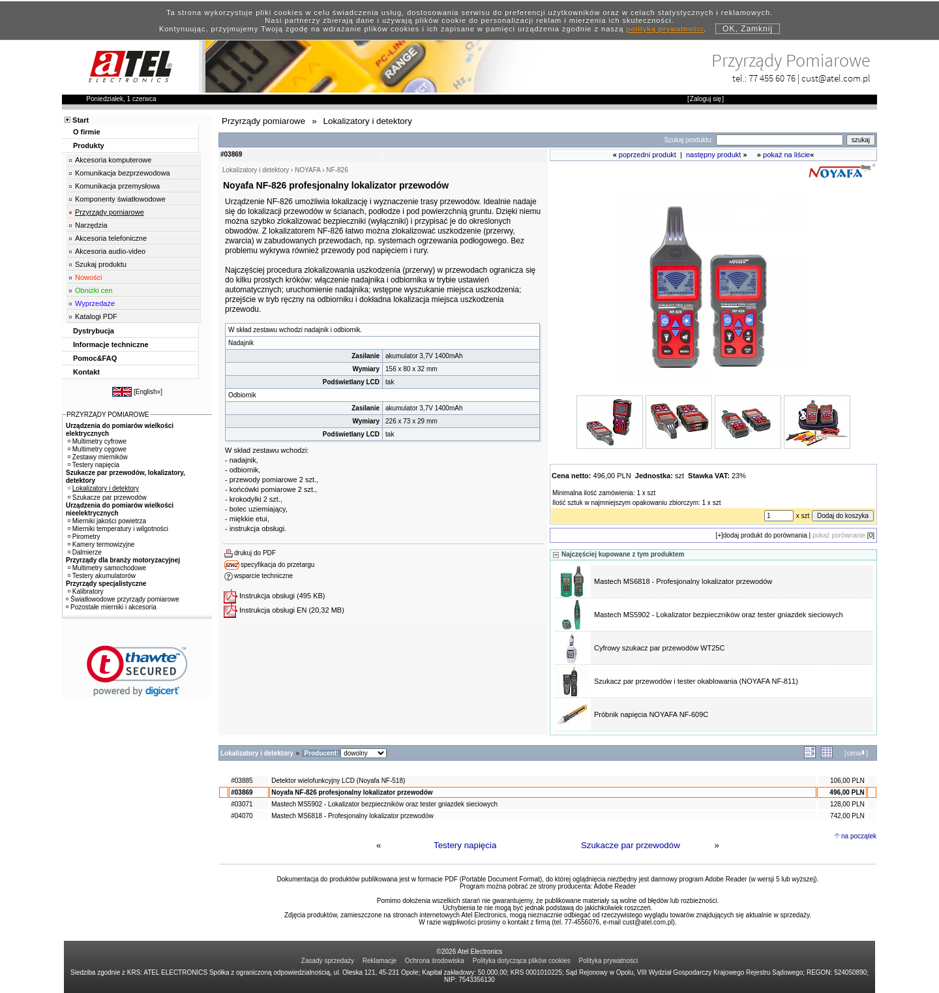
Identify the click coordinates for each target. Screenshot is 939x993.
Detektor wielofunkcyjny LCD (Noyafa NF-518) (338, 780)
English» (148, 391)
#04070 (241, 815)
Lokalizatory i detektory (103, 488)
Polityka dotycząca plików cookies (522, 960)
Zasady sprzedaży (327, 960)
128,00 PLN (847, 804)
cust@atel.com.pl (836, 78)
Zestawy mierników (98, 457)
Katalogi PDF (96, 316)
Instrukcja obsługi (267, 596)
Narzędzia (91, 225)
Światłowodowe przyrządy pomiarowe (122, 599)
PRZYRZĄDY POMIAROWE (108, 414)
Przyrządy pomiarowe (109, 212)
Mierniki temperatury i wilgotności (118, 528)
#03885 (241, 780)
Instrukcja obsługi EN (272, 610)
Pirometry (84, 536)
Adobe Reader (615, 886)
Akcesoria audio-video (110, 251)
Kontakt (86, 372)
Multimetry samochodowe (107, 568)
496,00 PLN (846, 792)
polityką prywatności (665, 29)
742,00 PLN (847, 815)
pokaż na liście (786, 155)
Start (80, 120)
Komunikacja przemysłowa (117, 186)
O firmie (86, 132)
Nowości (88, 277)
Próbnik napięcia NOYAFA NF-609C (651, 714)
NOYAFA (307, 170)
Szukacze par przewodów (630, 845)
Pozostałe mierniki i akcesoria (111, 607)
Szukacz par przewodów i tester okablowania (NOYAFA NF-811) (696, 681)
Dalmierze (85, 552)
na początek (858, 836)
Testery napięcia (465, 845)
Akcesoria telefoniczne (111, 238)
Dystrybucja (93, 331)
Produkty (88, 145)
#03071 (241, 804)
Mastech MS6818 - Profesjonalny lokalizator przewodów (683, 581)
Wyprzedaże (95, 303)
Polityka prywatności (608, 960)
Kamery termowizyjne (101, 544)
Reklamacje (379, 960)
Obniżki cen (93, 290)
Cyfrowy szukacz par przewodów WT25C (659, 648)
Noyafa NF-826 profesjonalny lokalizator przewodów (351, 792)
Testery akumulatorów (102, 575)
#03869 (241, 792)
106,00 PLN (847, 780)
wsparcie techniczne (263, 575)
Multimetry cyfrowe (97, 441)
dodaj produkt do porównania (765, 535)
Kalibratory (86, 591)
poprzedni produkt (647, 155)
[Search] (779, 139)
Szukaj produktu (101, 264)
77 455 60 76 (772, 78)
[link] (137, 671)
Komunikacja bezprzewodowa (122, 173)
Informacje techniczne (111, 344)
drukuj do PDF (255, 553)
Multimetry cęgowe (97, 449)
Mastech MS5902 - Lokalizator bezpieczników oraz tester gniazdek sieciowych (718, 615)
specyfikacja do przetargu (277, 564)
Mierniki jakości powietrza (107, 521)
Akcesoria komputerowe (113, 160)
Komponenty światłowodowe (120, 199)
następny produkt (713, 155)
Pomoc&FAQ (95, 358)
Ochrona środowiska (434, 960)
